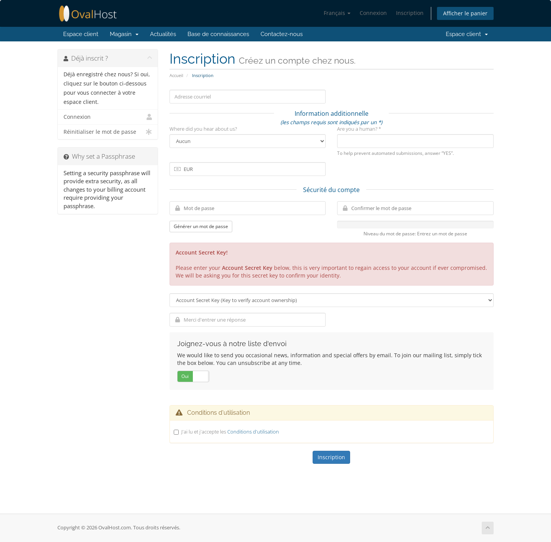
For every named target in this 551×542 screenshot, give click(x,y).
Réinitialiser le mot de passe (108, 131)
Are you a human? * (359, 128)
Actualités (163, 34)
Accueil (176, 75)
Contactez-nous (282, 34)
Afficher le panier (465, 13)
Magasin (124, 34)
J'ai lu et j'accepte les (230, 431)
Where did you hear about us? (203, 128)
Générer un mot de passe (201, 226)
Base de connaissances (218, 34)
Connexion (373, 12)
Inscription (410, 12)
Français (337, 12)
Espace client (80, 34)
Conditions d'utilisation (253, 431)
